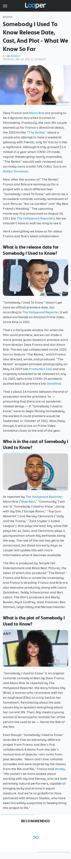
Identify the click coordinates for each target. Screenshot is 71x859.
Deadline (53, 383)
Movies (8, 17)
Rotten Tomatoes (15, 171)
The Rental (37, 132)
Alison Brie (36, 113)
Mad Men (28, 501)
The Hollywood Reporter (35, 218)
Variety (60, 769)
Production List (40, 369)
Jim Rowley (13, 56)
